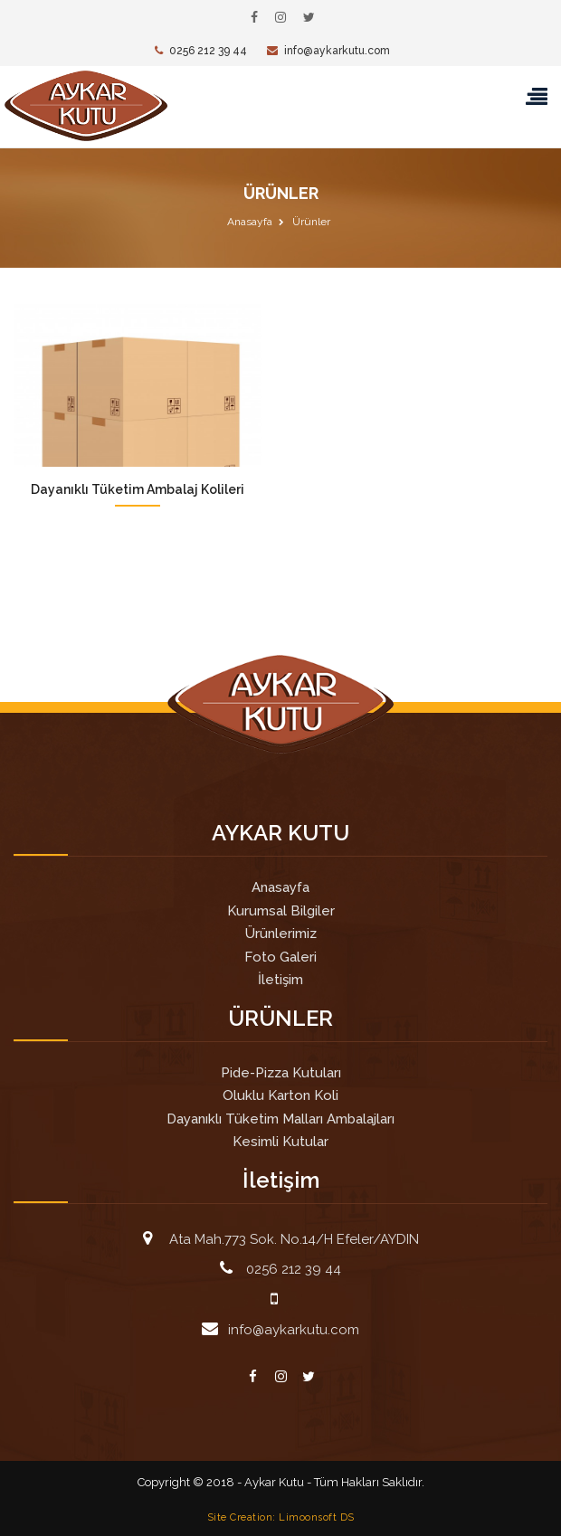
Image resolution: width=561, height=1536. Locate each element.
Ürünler (311, 221)
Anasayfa (249, 221)
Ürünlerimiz (281, 933)
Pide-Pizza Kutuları (281, 1073)
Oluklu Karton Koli (280, 1095)
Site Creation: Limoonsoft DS (281, 1517)
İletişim (280, 980)
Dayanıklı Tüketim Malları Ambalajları (280, 1119)
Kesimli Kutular (280, 1141)
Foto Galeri (280, 957)
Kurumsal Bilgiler (281, 911)
